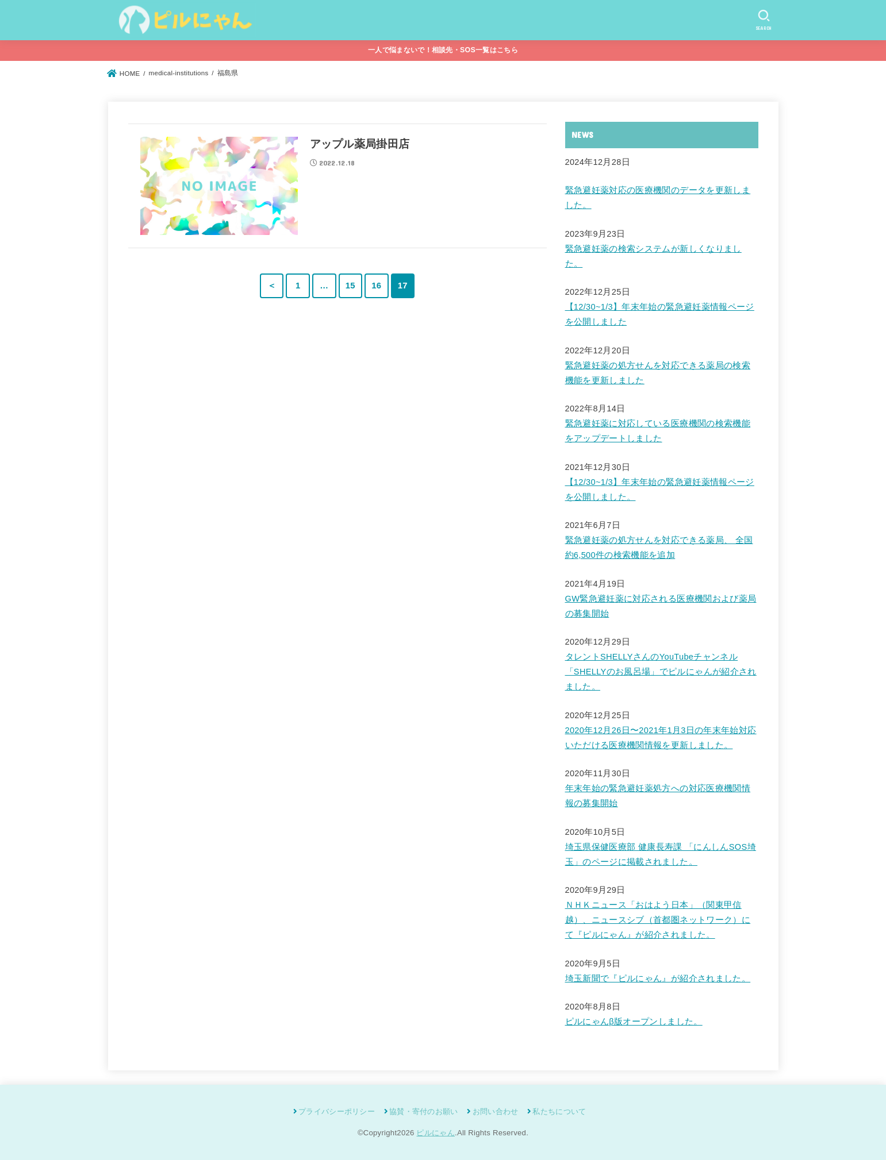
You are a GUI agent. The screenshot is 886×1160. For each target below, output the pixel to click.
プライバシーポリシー (336, 1111)
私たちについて (559, 1111)
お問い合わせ (496, 1111)
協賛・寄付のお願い (423, 1111)
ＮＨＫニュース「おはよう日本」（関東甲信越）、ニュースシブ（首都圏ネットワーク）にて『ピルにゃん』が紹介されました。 (658, 919)
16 (376, 285)
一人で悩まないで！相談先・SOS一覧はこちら (443, 50)
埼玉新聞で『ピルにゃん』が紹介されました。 (658, 978)
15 (350, 285)
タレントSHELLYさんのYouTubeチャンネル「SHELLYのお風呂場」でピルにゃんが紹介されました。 (661, 671)
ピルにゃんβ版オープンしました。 (634, 1021)
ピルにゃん (435, 1132)
